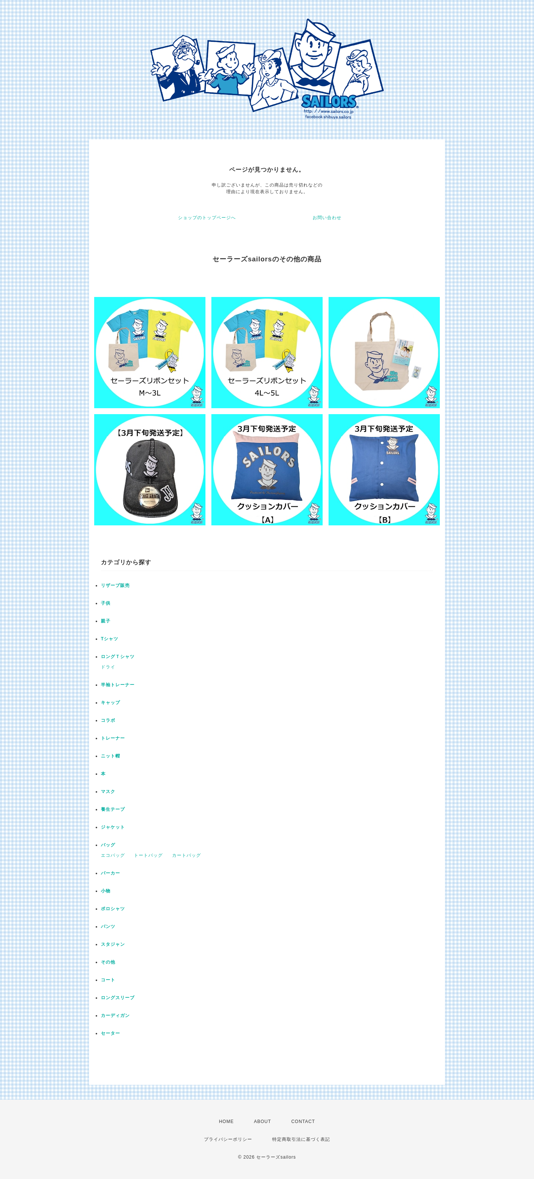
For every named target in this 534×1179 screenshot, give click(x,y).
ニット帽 (110, 756)
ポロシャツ (113, 908)
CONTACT (303, 1121)
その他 (108, 962)
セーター (110, 1033)
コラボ (108, 720)
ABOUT (262, 1121)
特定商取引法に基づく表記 (301, 1139)
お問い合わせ (327, 217)
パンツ (108, 926)
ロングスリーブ (118, 997)
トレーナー (113, 738)
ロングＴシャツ (118, 656)
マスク (108, 791)
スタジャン (113, 944)
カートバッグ (186, 855)
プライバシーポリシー (228, 1139)
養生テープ (113, 809)
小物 (106, 891)
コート (108, 979)
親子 (106, 621)
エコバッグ (113, 855)
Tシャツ (109, 638)
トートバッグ (148, 855)
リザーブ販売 (115, 585)
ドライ (108, 667)
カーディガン (115, 1015)
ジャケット (113, 827)
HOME (226, 1121)
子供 (106, 603)
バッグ (108, 845)
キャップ (110, 702)
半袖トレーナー (118, 684)
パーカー (110, 873)
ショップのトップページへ (207, 217)
